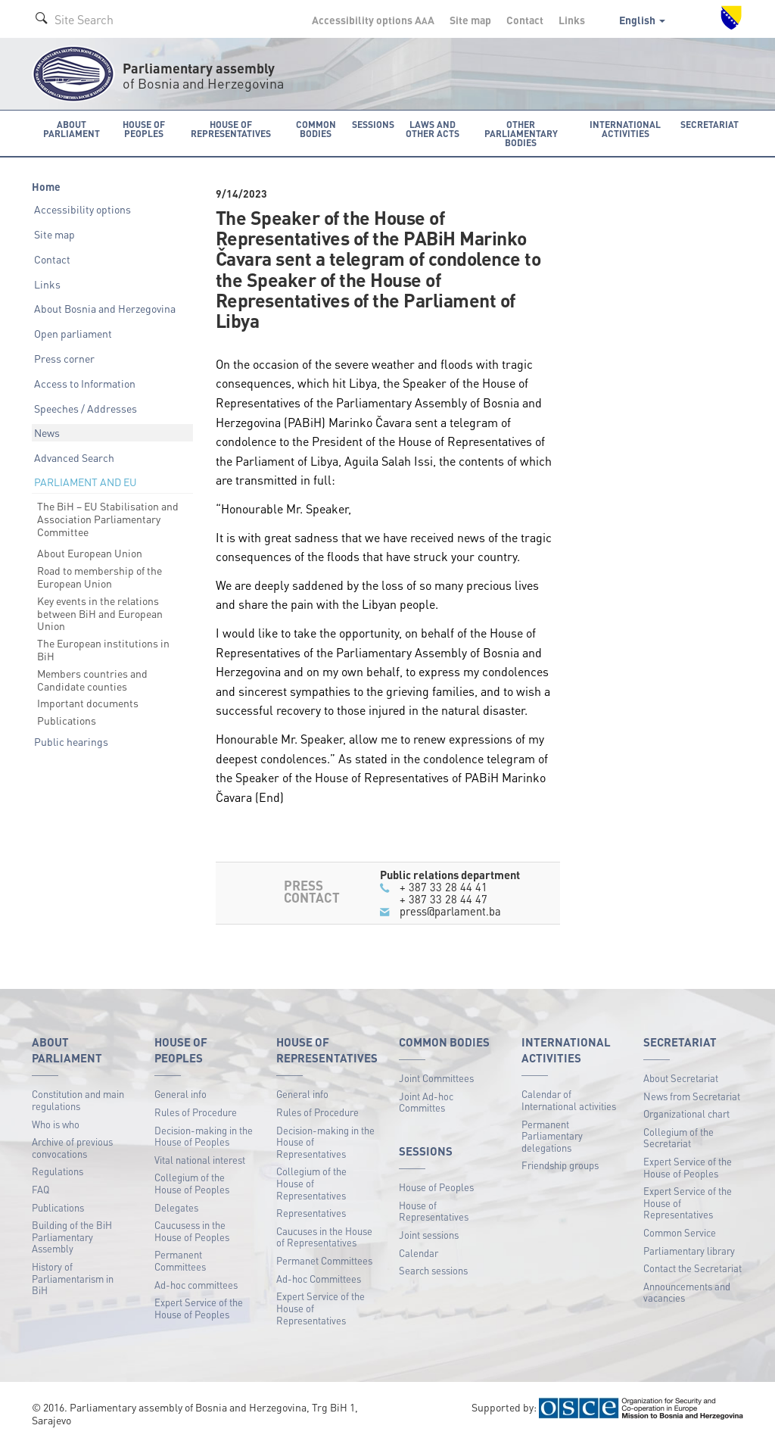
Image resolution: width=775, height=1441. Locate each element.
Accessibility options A (373, 20)
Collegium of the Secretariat (678, 1136)
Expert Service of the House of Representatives (320, 1308)
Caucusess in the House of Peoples (191, 1230)
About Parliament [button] (70, 128)
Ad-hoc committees (196, 1283)
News (47, 432)
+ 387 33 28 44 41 (443, 886)
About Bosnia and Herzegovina (105, 308)
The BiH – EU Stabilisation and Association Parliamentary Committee (108, 518)
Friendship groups (560, 1165)
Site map (470, 20)
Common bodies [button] (316, 128)
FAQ (40, 1189)
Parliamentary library (689, 1249)
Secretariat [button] (710, 123)
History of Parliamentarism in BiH (73, 1278)
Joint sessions (429, 1234)
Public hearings (71, 741)
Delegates (176, 1206)
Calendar (418, 1252)
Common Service (679, 1232)
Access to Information (84, 382)
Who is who (55, 1123)
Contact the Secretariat (692, 1268)
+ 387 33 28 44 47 (443, 899)
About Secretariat (680, 1077)
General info (180, 1093)
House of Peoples (436, 1187)
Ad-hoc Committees (318, 1277)
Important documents (88, 703)
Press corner (64, 358)
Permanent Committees (180, 1260)
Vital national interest (199, 1158)
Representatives (311, 1212)
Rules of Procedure (195, 1112)
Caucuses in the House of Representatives (324, 1236)
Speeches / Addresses (85, 407)
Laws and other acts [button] (432, 128)
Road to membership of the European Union (99, 576)
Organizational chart (686, 1113)
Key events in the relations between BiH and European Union (100, 612)
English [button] (642, 20)
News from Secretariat (691, 1095)
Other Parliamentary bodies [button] (522, 133)
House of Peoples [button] (144, 128)
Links (572, 20)
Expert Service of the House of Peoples (198, 1308)
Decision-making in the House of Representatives (325, 1141)
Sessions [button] (373, 123)
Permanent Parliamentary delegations (552, 1135)
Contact (524, 20)
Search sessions (433, 1270)
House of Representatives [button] (231, 128)
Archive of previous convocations (72, 1147)
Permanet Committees (324, 1260)
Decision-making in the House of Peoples (203, 1135)
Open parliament (73, 333)
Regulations (57, 1171)
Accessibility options (82, 209)
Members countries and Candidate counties (92, 679)
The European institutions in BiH (103, 649)
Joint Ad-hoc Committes (426, 1101)
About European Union (89, 553)
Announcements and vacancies (686, 1291)
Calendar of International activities (568, 1099)
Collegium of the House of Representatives (311, 1183)
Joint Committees (436, 1077)
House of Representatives (433, 1210)
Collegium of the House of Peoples (191, 1183)
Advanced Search (74, 457)
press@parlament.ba (450, 911)
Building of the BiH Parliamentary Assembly (72, 1236)
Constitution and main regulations (78, 1099)
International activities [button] (627, 128)
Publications (66, 720)
